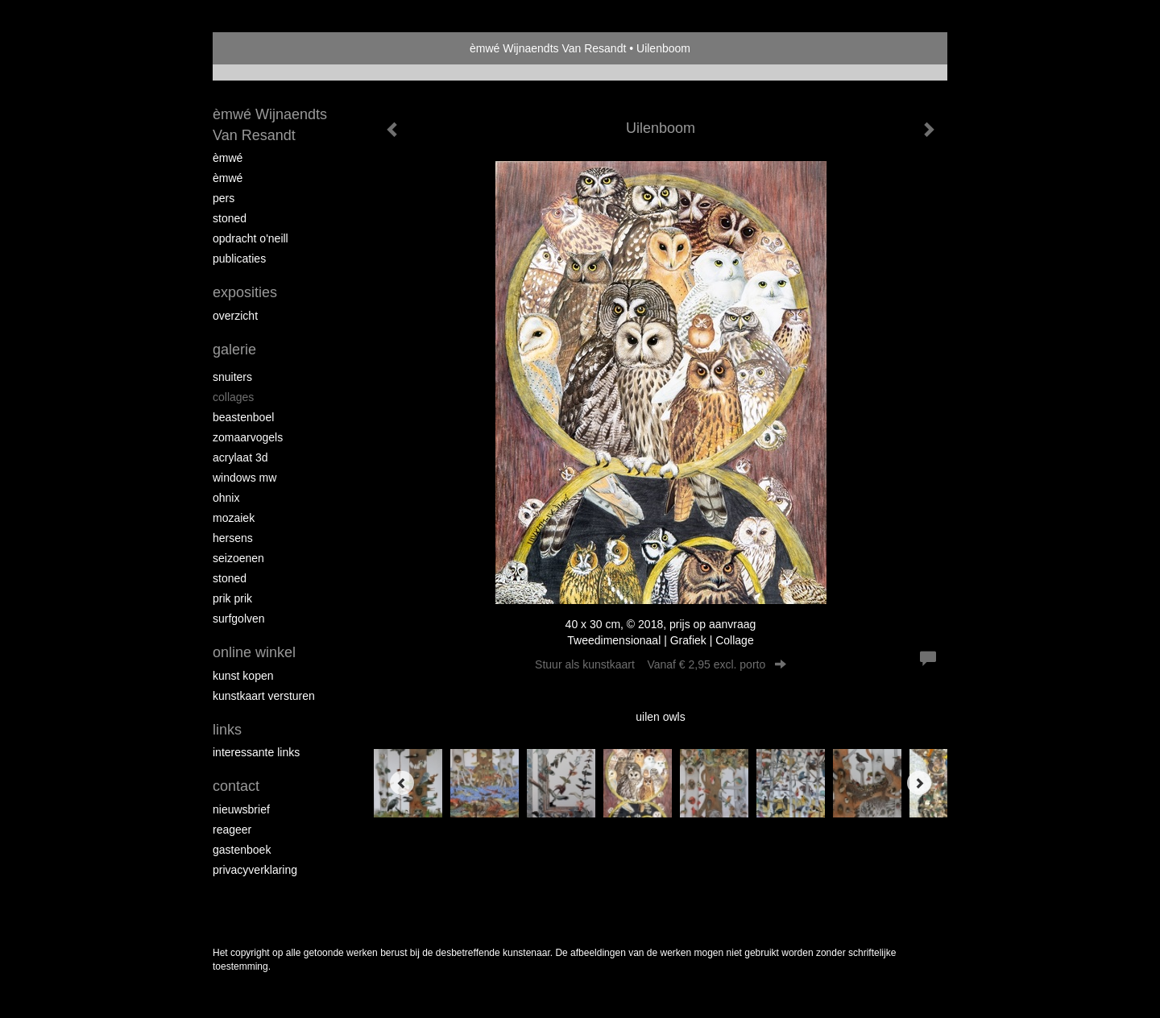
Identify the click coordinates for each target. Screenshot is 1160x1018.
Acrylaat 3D (240, 457)
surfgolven (239, 618)
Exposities (245, 292)
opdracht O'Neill (250, 238)
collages (233, 397)
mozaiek (234, 517)
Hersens (233, 538)
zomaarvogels (248, 437)
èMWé (227, 157)
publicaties (239, 258)
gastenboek (242, 849)
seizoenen (238, 558)
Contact (236, 786)
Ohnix (226, 497)
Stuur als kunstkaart (660, 664)
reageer (232, 829)
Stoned (229, 218)
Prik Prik (232, 598)
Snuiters (232, 376)
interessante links (256, 752)
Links (227, 730)
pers (223, 198)
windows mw (244, 477)
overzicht (235, 315)
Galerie (234, 349)
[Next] (919, 783)
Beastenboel (243, 417)
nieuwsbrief (241, 809)
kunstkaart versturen (264, 695)
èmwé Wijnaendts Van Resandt (548, 48)
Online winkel (254, 652)
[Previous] (402, 783)
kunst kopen (243, 675)
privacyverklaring (255, 869)
